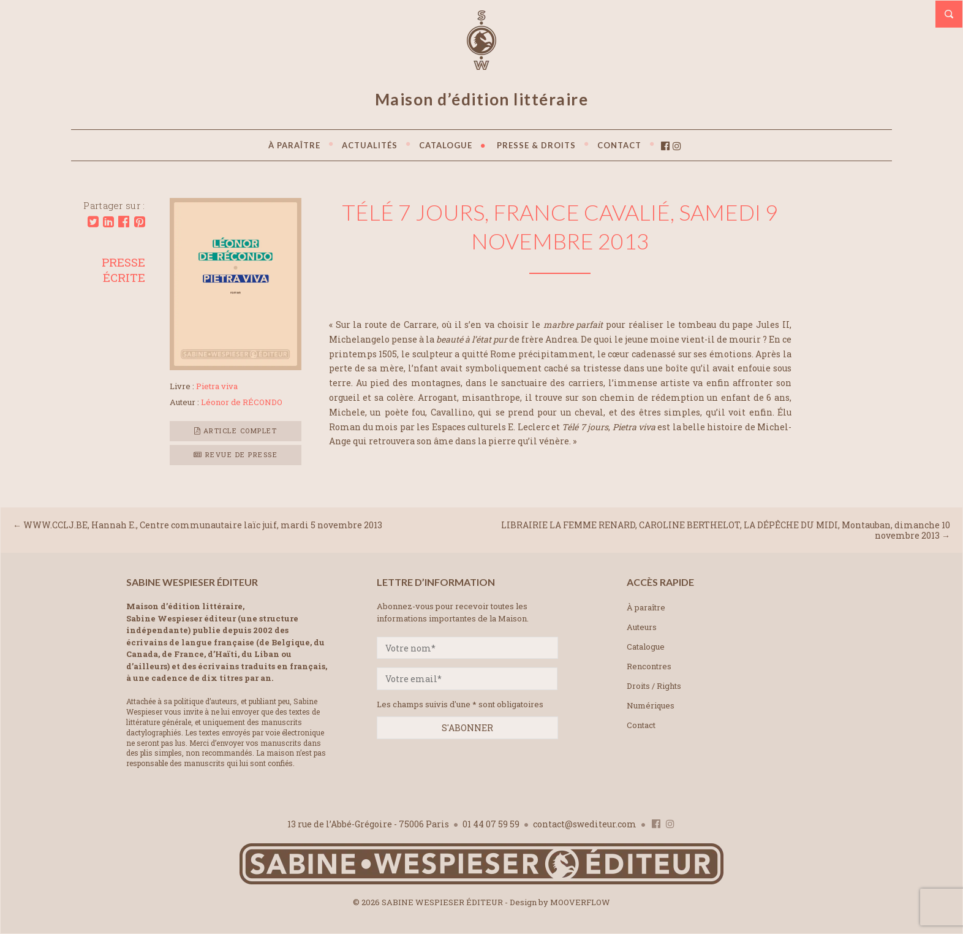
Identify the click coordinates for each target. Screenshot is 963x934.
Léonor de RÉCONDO (241, 402)
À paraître (646, 607)
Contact (641, 725)
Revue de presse (236, 454)
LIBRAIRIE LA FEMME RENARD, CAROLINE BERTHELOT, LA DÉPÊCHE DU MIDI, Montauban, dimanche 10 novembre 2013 (725, 530)
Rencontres (649, 666)
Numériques (650, 705)
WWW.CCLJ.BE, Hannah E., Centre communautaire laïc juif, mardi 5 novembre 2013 (202, 525)
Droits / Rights (654, 685)
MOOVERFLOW (580, 902)
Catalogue (646, 646)
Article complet (236, 430)
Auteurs (642, 626)
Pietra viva (217, 386)
